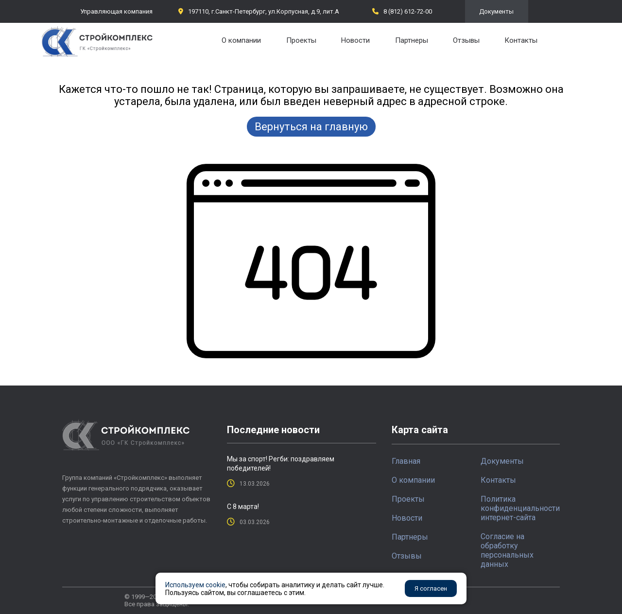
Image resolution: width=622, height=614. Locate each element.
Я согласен (431, 588)
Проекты (301, 40)
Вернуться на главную (311, 127)
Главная (406, 461)
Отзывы (466, 40)
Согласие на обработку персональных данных (507, 550)
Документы (496, 11)
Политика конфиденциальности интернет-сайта (520, 508)
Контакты (520, 40)
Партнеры (411, 40)
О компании (241, 40)
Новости (355, 40)
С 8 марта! (243, 506)
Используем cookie (195, 585)
